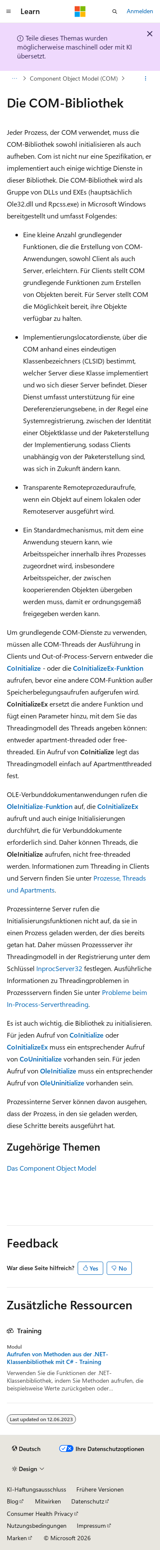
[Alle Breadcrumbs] (14, 78)
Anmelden (140, 11)
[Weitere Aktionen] (145, 78)
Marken (17, 1538)
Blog (12, 1501)
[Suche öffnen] (114, 11)
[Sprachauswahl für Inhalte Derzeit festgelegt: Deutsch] (26, 1449)
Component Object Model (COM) (74, 78)
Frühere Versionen (100, 1489)
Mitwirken (48, 1501)
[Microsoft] (80, 11)
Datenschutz (87, 1501)
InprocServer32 (59, 968)
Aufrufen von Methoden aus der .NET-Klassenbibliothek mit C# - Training (57, 1358)
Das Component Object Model (51, 1167)
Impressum (91, 1525)
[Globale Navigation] (8, 11)
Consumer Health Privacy (40, 1513)
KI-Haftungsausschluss (36, 1489)
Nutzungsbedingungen (37, 1525)
